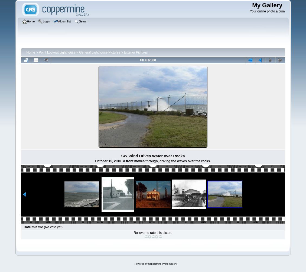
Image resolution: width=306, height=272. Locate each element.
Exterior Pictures (136, 52)
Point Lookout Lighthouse (57, 52)
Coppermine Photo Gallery (162, 264)
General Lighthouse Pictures (99, 52)
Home (31, 52)
